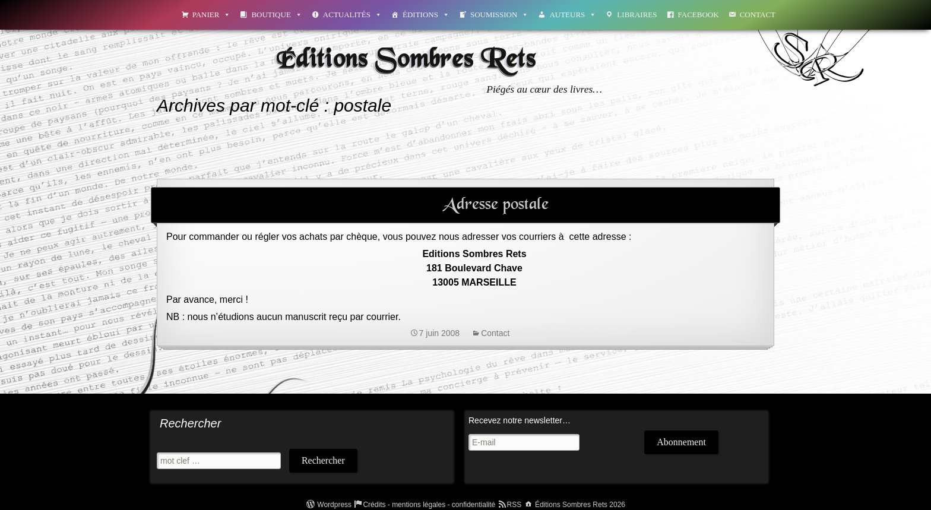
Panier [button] (211, 14)
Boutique (276, 14)
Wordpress (334, 505)
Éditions (426, 14)
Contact (757, 14)
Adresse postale (495, 205)
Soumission (499, 14)
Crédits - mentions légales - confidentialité (429, 505)
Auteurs (572, 14)
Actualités (352, 14)
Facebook (698, 14)
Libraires (637, 14)
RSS (514, 505)
